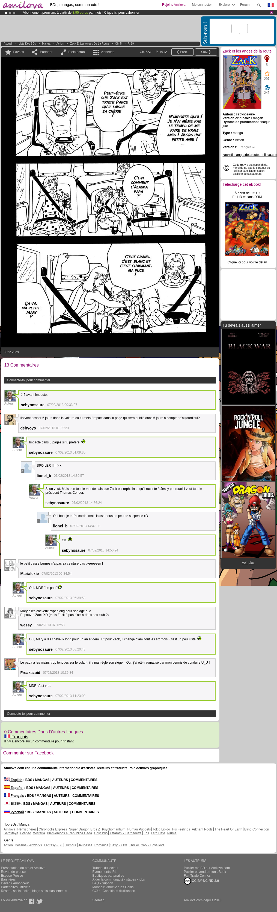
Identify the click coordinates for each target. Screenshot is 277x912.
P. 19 (131, 43)
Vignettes (107, 52)
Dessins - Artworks (28, 845)
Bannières (8, 879)
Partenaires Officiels (15, 887)
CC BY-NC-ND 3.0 (201, 881)
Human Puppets (139, 829)
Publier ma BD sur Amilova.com (207, 868)
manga (46, 43)
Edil (146, 833)
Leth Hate (158, 833)
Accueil (8, 43)
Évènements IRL (105, 872)
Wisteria (39, 833)
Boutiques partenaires (108, 876)
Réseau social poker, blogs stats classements (34, 891)
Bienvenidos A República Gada (69, 833)
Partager (46, 52)
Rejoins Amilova (173, 5)
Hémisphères (27, 829)
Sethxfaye (11, 833)
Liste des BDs (27, 43)
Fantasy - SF (53, 845)
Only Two (101, 833)
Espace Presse (12, 876)
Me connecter (202, 5)
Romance (101, 845)
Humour (70, 845)
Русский (14, 812)
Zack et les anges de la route (89, 43)
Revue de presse (13, 872)
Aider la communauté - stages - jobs (119, 879)
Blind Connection (256, 829)
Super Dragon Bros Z (84, 829)
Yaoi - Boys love (153, 845)
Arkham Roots (202, 829)
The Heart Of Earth (228, 829)
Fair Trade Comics (197, 876)
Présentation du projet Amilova (23, 868)
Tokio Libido (161, 829)
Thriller (134, 845)
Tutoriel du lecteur (106, 868)
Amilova (10, 829)
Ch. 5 (118, 43)
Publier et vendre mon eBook (205, 872)
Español (13, 788)
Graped (25, 833)
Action (60, 43)
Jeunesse (85, 845)
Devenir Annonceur (15, 883)
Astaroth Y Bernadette (125, 833)
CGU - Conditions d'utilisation (114, 891)
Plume (172, 833)
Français (16, 736)
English (13, 780)
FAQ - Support (103, 883)
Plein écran (76, 52)
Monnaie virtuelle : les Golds (113, 887)
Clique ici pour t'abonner (121, 12)
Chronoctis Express (53, 829)
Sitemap (99, 900)
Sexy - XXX (118, 845)
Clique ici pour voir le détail (247, 262)
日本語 (12, 804)
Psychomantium (113, 829)
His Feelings (181, 829)
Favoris (18, 52)
